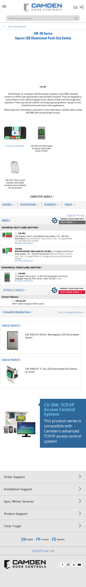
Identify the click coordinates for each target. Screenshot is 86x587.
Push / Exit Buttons (17, 26)
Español (60, 539)
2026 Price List (43, 551)
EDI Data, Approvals (24, 243)
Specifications (28, 204)
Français (45, 539)
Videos (68, 204)
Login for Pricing (75, 215)
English (29, 539)
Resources (50, 204)
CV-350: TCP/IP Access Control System (59, 409)
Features (7, 204)
